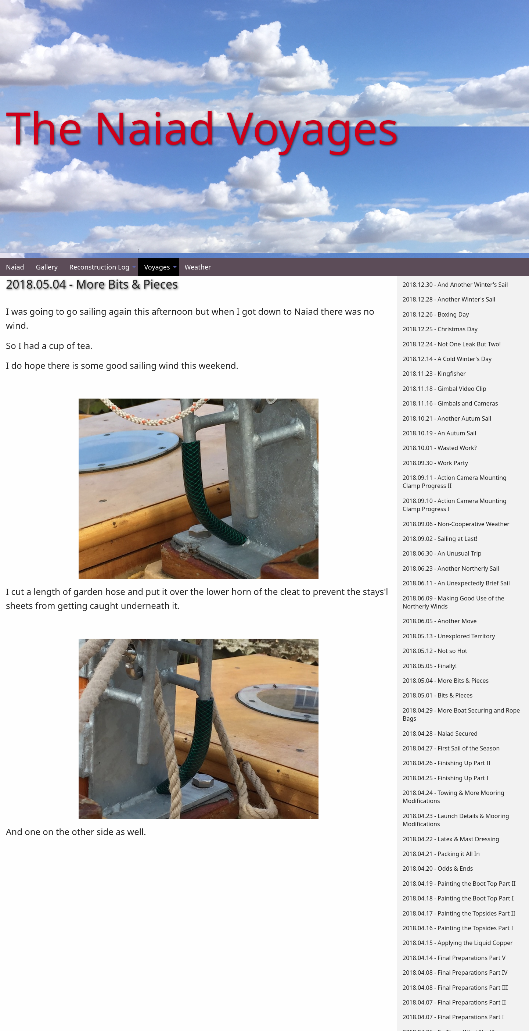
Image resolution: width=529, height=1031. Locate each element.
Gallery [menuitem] (47, 267)
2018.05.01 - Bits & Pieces (437, 695)
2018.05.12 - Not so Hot (435, 651)
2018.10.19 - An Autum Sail (439, 433)
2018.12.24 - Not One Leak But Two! (452, 344)
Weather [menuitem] (198, 267)
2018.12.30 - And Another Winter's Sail (455, 285)
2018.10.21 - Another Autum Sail (447, 418)
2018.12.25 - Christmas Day (440, 329)
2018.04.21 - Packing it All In (441, 854)
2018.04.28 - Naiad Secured (440, 733)
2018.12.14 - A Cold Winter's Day (447, 359)
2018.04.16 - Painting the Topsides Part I (458, 928)
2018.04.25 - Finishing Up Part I (446, 778)
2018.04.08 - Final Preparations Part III (455, 988)
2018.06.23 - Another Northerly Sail (451, 568)
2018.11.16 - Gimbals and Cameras (450, 403)
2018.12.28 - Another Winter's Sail (449, 299)
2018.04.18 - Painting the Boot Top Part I (458, 898)
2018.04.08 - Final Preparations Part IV (455, 972)
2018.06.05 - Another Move (440, 621)
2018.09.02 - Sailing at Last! (440, 539)
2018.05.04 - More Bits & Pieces (446, 681)
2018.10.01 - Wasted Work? (440, 448)
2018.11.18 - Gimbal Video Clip (444, 389)
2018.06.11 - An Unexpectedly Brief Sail (456, 583)
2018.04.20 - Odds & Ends (438, 868)
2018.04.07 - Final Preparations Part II (454, 1002)
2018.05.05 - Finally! (430, 666)
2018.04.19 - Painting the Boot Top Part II (459, 884)
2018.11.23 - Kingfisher (434, 374)
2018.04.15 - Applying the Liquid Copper (458, 943)
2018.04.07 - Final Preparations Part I (453, 1017)
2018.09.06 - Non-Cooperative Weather (456, 524)
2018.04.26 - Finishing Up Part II (446, 763)
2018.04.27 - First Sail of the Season (451, 748)
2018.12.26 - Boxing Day (436, 314)
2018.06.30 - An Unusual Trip (442, 553)
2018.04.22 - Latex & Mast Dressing (451, 839)
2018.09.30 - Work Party (435, 463)
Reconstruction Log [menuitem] (99, 267)
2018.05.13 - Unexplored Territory (449, 636)
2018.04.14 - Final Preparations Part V (454, 958)
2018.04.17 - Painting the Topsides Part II (459, 913)
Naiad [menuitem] (15, 267)
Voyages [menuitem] (157, 267)
